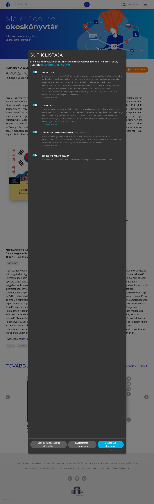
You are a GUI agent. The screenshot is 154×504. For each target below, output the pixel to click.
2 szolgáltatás (49, 124)
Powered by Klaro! (115, 450)
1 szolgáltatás (49, 97)
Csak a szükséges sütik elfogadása (49, 444)
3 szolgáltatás (49, 145)
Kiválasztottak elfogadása (82, 444)
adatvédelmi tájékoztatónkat (56, 65)
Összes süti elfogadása (110, 444)
